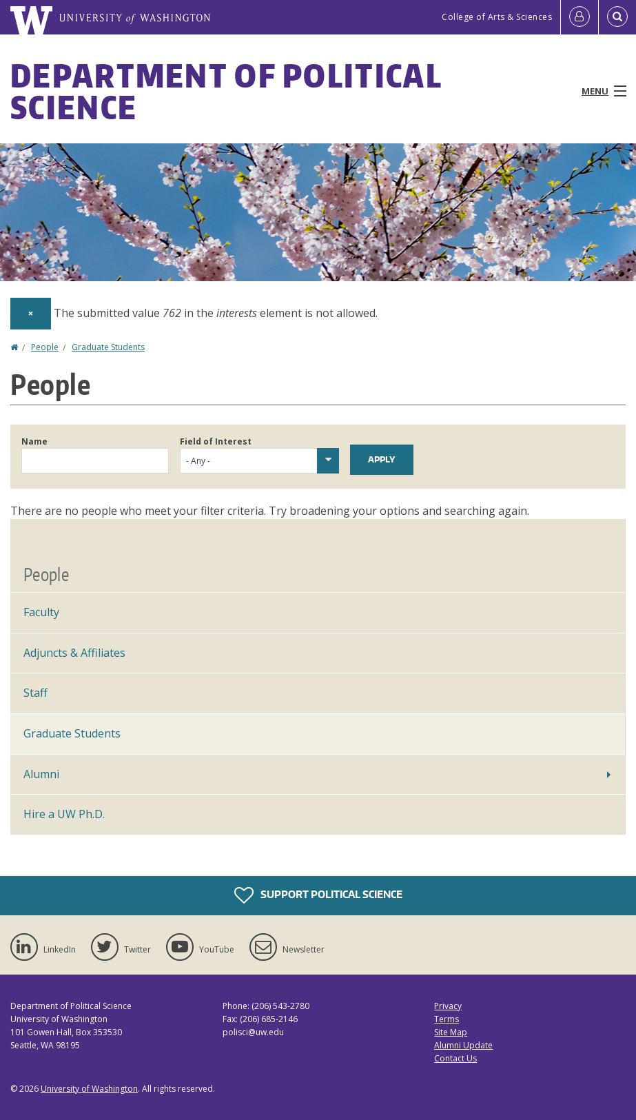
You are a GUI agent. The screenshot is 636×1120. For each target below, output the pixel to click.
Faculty (41, 612)
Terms (446, 1019)
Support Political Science (318, 895)
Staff (35, 692)
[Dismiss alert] (30, 313)
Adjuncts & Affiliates (74, 652)
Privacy (448, 1006)
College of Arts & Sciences (497, 17)
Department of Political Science (226, 91)
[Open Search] (617, 17)
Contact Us (455, 1058)
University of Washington (89, 1088)
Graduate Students (108, 347)
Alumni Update (463, 1045)
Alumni (41, 774)
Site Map (450, 1032)
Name (34, 441)
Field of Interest (216, 441)
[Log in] (579, 17)
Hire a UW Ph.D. (64, 814)
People (45, 347)
